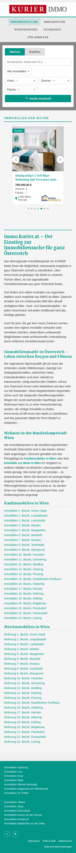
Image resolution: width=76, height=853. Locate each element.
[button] (15, 159)
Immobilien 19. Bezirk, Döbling (23, 598)
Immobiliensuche (24, 21)
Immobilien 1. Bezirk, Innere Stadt (25, 510)
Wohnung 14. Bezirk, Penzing (22, 697)
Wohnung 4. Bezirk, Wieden (21, 649)
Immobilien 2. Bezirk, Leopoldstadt (25, 515)
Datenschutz (65, 841)
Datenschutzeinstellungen (58, 846)
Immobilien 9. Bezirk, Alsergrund (24, 549)
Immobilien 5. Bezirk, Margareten (25, 530)
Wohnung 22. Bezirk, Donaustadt (25, 736)
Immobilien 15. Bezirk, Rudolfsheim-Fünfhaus (32, 579)
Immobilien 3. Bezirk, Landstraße (25, 520)
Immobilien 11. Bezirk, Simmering (25, 559)
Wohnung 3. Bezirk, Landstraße (24, 644)
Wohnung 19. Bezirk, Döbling (22, 722)
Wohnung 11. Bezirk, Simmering (24, 683)
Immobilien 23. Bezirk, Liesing (23, 618)
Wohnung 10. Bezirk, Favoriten (23, 678)
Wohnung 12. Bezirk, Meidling (23, 688)
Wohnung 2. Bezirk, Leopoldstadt (25, 639)
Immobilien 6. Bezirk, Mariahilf (23, 535)
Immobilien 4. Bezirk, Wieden (22, 525)
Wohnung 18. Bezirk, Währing (23, 717)
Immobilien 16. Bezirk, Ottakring (24, 583)
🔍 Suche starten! (38, 98)
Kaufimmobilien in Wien (40, 458)
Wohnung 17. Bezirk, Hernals (22, 712)
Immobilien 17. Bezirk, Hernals (23, 588)
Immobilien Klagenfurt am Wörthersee (26, 788)
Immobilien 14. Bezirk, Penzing (23, 574)
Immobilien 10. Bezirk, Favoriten (24, 554)
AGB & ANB (49, 841)
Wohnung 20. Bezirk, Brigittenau (24, 727)
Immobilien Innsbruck (16, 819)
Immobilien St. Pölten (16, 792)
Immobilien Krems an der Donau (23, 814)
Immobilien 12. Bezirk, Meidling (23, 564)
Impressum (34, 841)
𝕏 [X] (15, 834)
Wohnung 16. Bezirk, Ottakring (23, 707)
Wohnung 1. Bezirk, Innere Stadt (24, 634)
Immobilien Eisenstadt (17, 810)
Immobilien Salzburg (16, 767)
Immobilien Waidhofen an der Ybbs (24, 823)
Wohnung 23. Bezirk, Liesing (22, 741)
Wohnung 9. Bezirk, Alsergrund (23, 673)
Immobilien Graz (13, 775)
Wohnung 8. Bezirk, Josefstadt (23, 668)
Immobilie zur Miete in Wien (22, 463)
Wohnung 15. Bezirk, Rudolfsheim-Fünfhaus (32, 702)
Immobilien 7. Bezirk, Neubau (22, 540)
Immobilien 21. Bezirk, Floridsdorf (25, 608)
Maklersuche (54, 21)
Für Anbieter (38, 37)
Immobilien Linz (13, 771)
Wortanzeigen (26, 29)
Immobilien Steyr (14, 806)
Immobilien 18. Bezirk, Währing (23, 593)
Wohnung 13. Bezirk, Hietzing (22, 693)
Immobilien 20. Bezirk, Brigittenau (25, 603)
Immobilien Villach (14, 802)
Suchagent (53, 29)
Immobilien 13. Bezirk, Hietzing (23, 569)
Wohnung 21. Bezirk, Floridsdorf (24, 732)
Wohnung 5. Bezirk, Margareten (24, 654)
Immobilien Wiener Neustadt (20, 784)
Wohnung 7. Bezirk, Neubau (22, 663)
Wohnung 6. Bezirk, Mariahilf (22, 658)
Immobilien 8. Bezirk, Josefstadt (24, 544)
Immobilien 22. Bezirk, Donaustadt (25, 613)
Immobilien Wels (13, 780)
